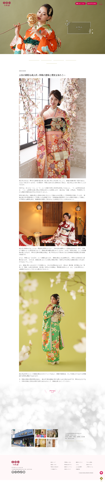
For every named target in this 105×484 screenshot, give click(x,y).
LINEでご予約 (81, 3)
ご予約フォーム (89, 470)
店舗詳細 (78, 473)
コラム (77, 468)
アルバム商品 (89, 466)
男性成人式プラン (68, 468)
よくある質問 (79, 470)
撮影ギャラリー (79, 466)
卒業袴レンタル (67, 466)
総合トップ (53, 466)
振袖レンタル (53, 468)
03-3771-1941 (92, 3)
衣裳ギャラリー (67, 473)
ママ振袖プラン (54, 473)
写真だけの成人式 (54, 470)
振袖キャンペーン (68, 470)
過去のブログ (89, 468)
